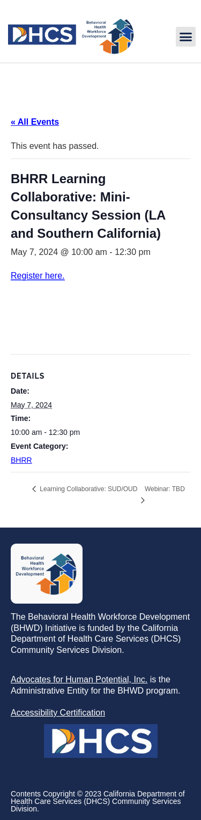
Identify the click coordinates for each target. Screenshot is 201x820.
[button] (186, 37)
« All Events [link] (35, 121)
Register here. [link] (38, 275)
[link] (70, 51)
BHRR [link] (21, 460)
